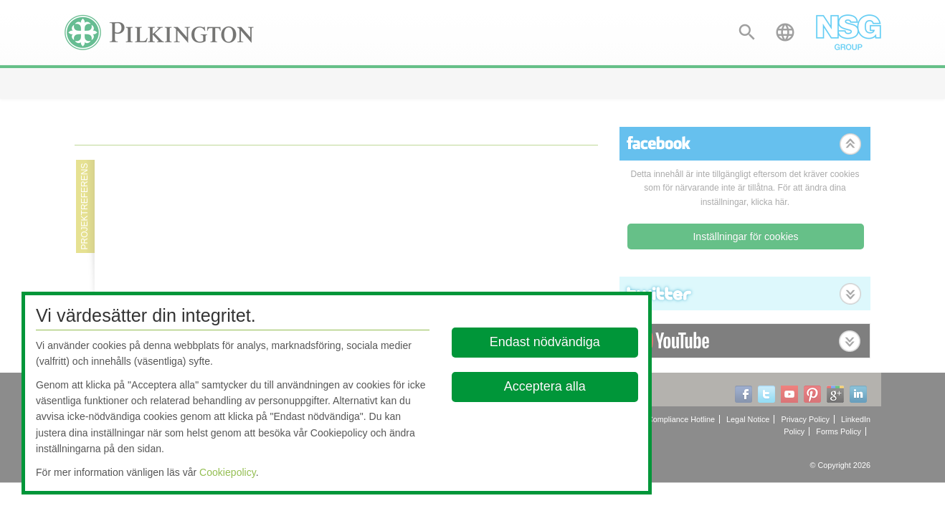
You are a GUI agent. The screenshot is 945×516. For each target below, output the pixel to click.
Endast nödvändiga (545, 342)
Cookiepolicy (227, 472)
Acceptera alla (545, 386)
